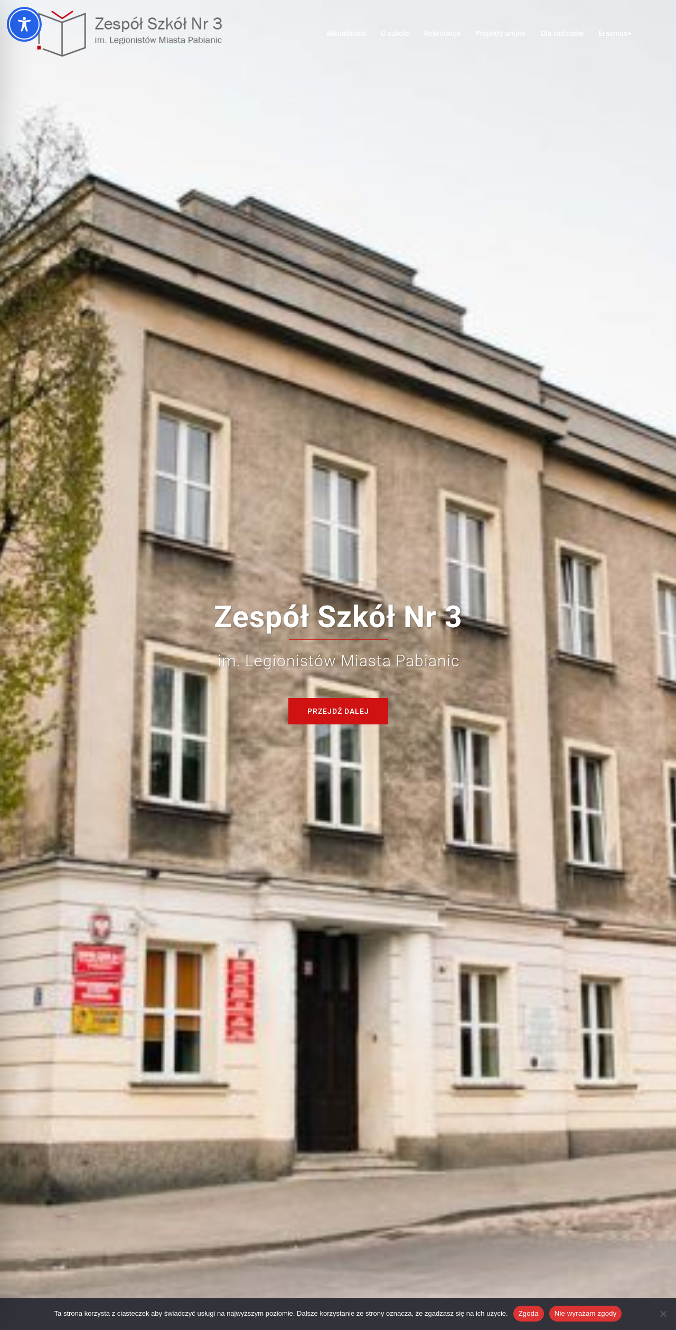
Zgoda (529, 1313)
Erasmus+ (615, 33)
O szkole (395, 33)
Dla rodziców (562, 33)
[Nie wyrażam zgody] (663, 1313)
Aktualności (346, 33)
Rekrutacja (442, 33)
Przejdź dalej (338, 711)
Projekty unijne (500, 33)
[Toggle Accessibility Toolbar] (24, 24)
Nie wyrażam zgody (586, 1313)
